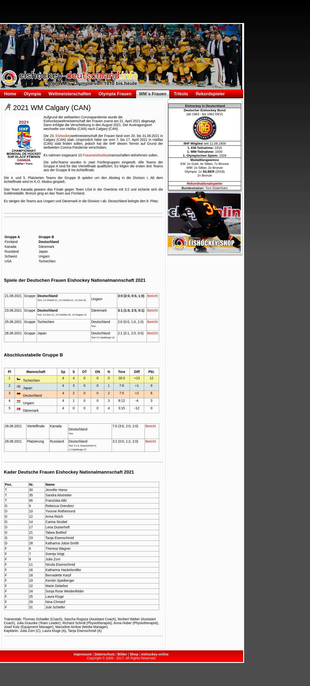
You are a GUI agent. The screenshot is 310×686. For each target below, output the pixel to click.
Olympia (32, 93)
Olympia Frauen (115, 93)
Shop (134, 654)
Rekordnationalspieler (204, 184)
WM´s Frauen (152, 93)
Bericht (152, 296)
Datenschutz (104, 654)
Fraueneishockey (96, 155)
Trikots (181, 93)
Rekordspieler (210, 93)
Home (10, 93)
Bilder (122, 654)
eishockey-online (155, 654)
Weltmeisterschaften (69, 93)
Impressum (83, 654)
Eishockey (63, 136)
